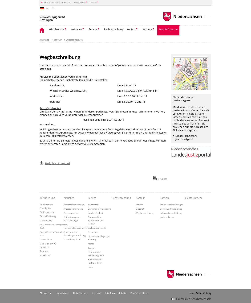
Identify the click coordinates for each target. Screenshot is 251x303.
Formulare (93, 232)
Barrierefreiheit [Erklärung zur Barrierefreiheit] (139, 293)
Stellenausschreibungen (171, 204)
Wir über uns (47, 198)
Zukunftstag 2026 (72, 239)
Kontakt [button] (131, 29)
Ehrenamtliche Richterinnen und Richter (96, 220)
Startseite (44, 40)
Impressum (45, 255)
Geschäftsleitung (48, 216)
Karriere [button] (147, 29)
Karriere (164, 198)
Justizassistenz (167, 217)
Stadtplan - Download (57, 163)
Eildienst (140, 208)
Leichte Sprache (168, 29)
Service (92, 198)
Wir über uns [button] (56, 29)
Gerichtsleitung (47, 212)
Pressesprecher (71, 212)
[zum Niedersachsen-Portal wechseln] (182, 20)
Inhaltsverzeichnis (115, 293)
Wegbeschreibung (74, 40)
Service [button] (93, 29)
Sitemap (44, 251)
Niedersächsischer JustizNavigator (186, 137)
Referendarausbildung (170, 212)
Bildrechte (46, 293)
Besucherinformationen (99, 208)
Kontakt (58, 40)
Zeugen (91, 247)
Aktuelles (69, 198)
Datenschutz (46, 239)
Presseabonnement (73, 208)
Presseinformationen (74, 204)
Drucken (163, 178)
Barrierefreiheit (95, 212)
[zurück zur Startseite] (52, 17)
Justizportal (93, 204)
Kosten (91, 243)
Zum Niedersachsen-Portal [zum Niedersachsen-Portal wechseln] (57, 2)
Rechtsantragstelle (97, 227)
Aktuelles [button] (76, 29)
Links (90, 266)
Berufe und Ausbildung (171, 208)
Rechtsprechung (113, 29)
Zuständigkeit (46, 220)
